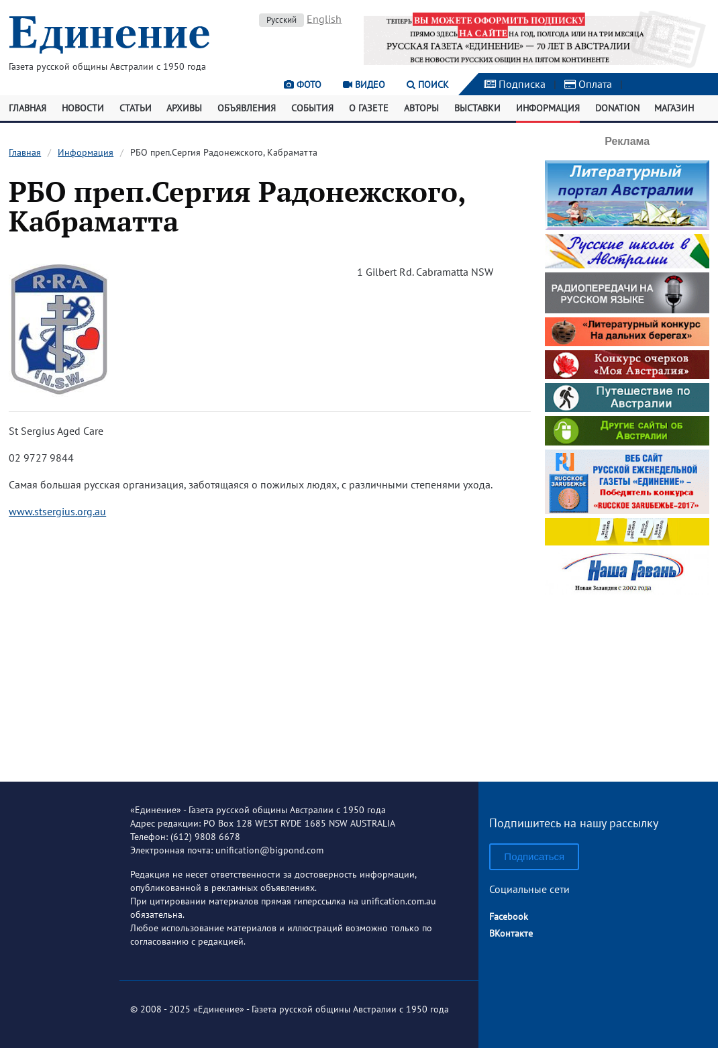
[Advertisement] (629, 683)
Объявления (246, 108)
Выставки (477, 108)
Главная (27, 108)
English (324, 18)
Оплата (588, 84)
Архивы (184, 108)
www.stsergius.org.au (57, 511)
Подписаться (534, 856)
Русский (281, 19)
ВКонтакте (511, 933)
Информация (548, 108)
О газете (369, 108)
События (312, 108)
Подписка (515, 84)
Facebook (508, 916)
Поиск (428, 84)
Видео (364, 84)
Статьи (135, 108)
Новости (83, 108)
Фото (302, 84)
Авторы (421, 108)
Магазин (674, 108)
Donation (617, 108)
